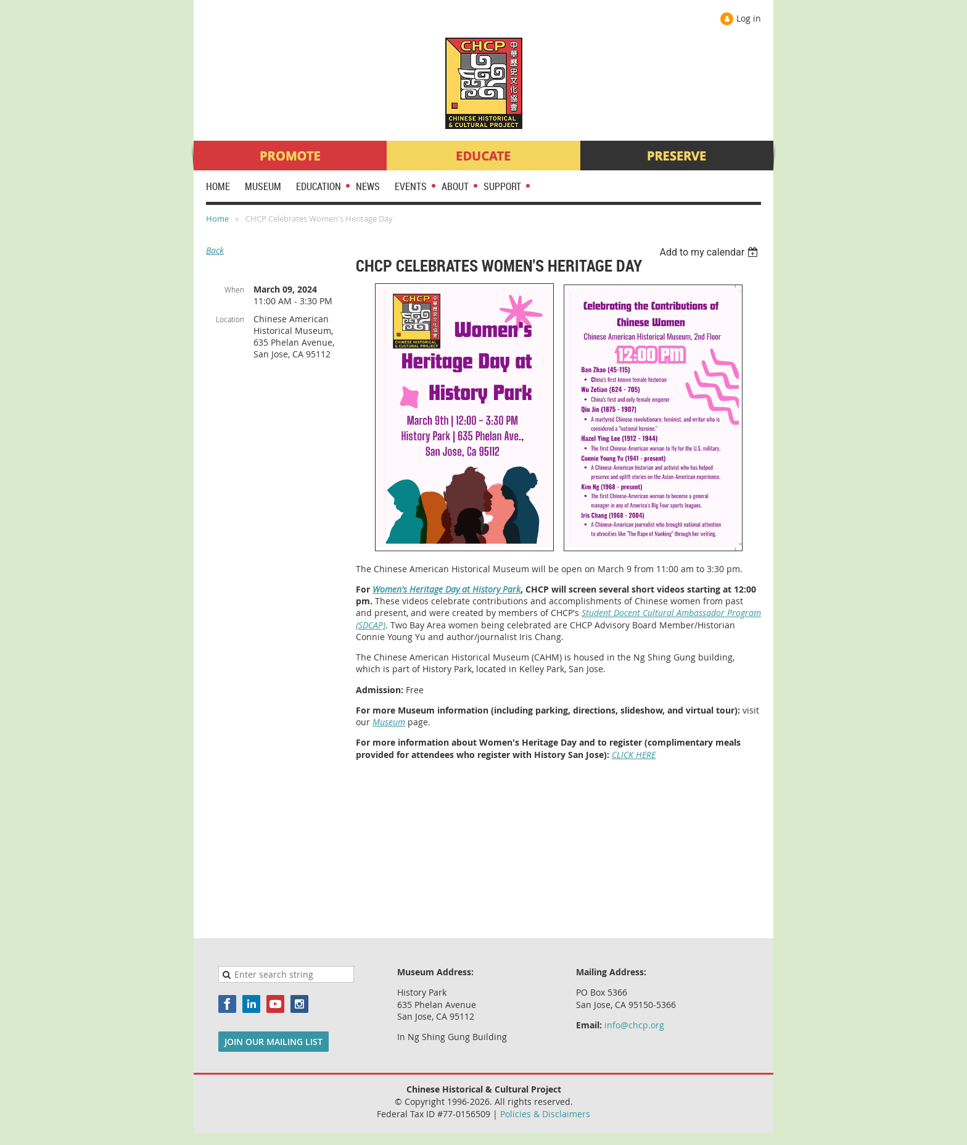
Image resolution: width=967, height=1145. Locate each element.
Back (215, 250)
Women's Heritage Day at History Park (446, 589)
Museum (388, 722)
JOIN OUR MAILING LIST (273, 1041)
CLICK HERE (634, 754)
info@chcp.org (634, 1025)
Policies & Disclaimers (545, 1114)
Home (217, 218)
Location (230, 319)
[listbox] (710, 252)
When (234, 289)
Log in (748, 18)
